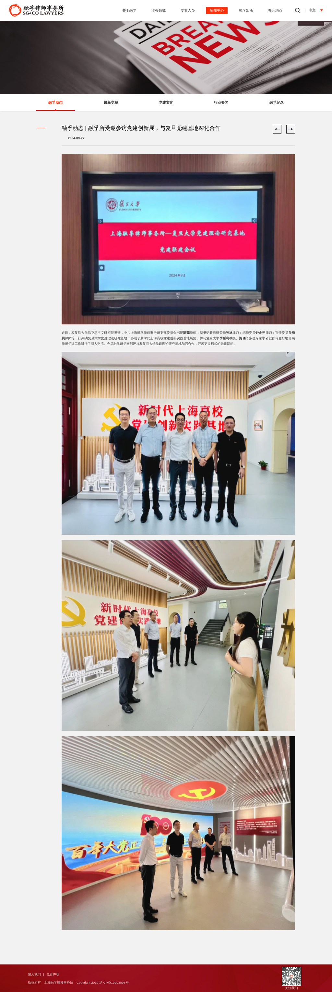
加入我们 (34, 974)
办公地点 (275, 10)
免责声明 (52, 974)
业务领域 (158, 10)
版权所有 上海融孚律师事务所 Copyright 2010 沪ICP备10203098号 (78, 982)
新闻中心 (217, 10)
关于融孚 (129, 10)
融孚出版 (246, 10)
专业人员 (188, 10)
